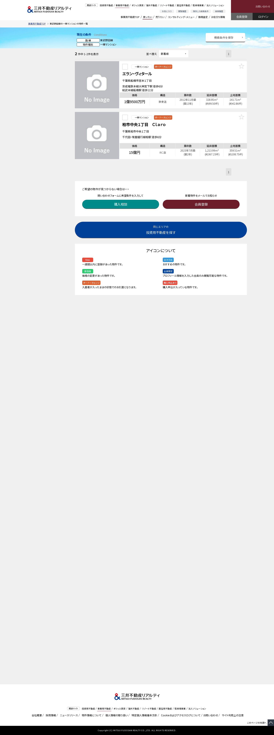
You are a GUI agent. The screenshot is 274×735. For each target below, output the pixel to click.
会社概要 (36, 715)
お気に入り (167, 11)
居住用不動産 (183, 5)
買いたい (147, 17)
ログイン (263, 17)
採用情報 (50, 715)
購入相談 (121, 198)
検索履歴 (219, 11)
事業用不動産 (122, 5)
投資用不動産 (106, 5)
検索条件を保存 (223, 37)
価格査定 (203, 17)
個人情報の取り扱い (116, 715)
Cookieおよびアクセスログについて (180, 715)
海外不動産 (151, 5)
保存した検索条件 (200, 11)
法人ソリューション (215, 5)
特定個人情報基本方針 (143, 715)
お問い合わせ (262, 6)
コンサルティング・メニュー (181, 17)
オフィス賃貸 (137, 5)
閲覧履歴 (182, 11)
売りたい (160, 17)
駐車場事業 (198, 5)
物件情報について (91, 715)
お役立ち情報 (218, 17)
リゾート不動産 (167, 5)
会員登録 (241, 17)
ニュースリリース (68, 715)
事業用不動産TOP (130, 17)
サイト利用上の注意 (232, 715)
